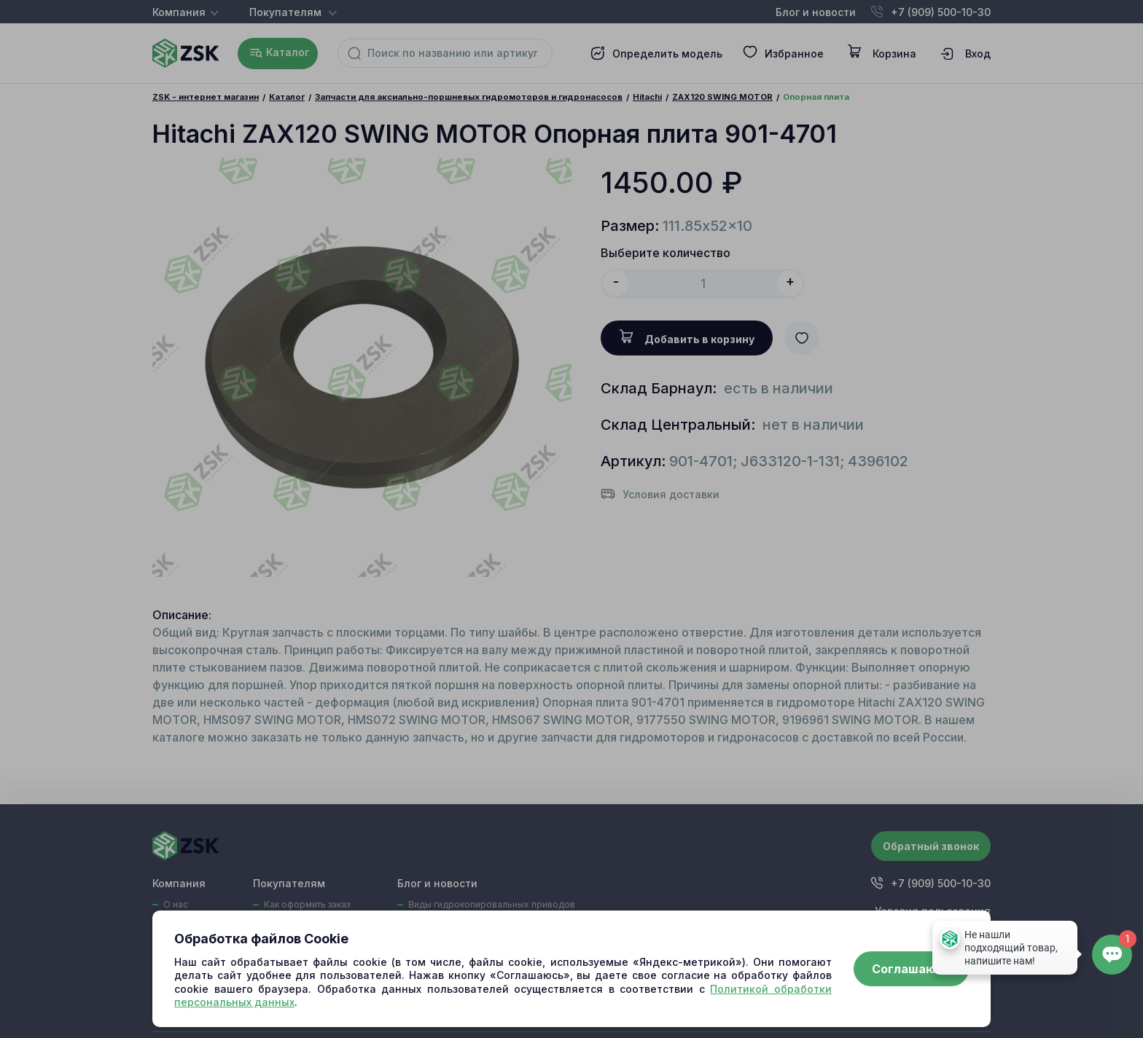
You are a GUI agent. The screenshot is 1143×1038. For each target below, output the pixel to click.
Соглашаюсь (911, 969)
